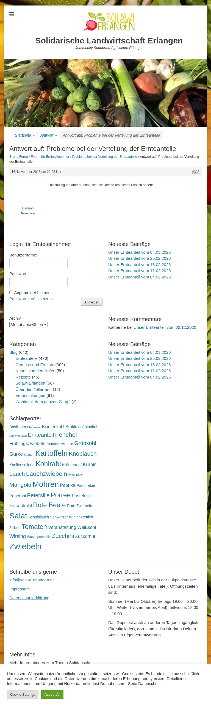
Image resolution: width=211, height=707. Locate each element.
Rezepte (23, 377)
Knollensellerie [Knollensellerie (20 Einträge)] (22, 465)
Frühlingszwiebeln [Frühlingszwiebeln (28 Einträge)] (27, 443)
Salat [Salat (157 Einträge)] (18, 515)
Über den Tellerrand (34, 389)
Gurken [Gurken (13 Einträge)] (29, 454)
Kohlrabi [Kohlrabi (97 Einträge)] (48, 464)
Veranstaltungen (30, 395)
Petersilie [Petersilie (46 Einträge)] (38, 495)
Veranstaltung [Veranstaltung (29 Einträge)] (62, 527)
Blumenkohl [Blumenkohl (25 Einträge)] (53, 426)
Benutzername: (23, 255)
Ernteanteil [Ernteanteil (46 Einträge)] (41, 435)
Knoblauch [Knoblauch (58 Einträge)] (82, 454)
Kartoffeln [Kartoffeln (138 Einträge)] (51, 453)
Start (12, 157)
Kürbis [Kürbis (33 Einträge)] (90, 464)
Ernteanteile (27, 358)
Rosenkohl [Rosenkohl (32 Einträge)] (20, 505)
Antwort (48, 135)
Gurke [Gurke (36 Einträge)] (16, 454)
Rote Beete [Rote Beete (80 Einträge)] (49, 505)
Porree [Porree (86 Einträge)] (61, 495)
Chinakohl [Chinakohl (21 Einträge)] (90, 427)
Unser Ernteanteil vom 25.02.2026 (139, 258)
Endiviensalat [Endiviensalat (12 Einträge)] (18, 435)
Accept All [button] (52, 694)
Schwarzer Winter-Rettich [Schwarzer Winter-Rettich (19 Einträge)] (71, 517)
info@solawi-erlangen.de (32, 580)
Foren (23, 157)
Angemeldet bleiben (32, 292)
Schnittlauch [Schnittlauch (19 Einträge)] (38, 517)
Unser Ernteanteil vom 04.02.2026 (139, 277)
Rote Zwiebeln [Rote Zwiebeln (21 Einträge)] (79, 506)
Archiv (15, 318)
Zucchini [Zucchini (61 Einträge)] (63, 535)
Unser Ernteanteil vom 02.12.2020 (165, 327)
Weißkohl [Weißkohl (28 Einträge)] (86, 527)
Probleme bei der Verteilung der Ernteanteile (104, 157)
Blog (13, 352)
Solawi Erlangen (30, 383)
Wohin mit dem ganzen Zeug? (43, 401)
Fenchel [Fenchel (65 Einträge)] (66, 434)
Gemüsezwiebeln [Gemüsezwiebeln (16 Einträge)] (59, 444)
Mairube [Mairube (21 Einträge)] (75, 474)
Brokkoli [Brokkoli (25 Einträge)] (72, 426)
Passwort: (18, 273)
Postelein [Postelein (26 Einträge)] (81, 495)
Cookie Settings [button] (22, 694)
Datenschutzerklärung (29, 597)
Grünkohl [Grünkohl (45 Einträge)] (85, 443)
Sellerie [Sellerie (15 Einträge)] (14, 528)
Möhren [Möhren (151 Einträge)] (46, 484)
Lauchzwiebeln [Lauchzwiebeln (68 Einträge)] (46, 473)
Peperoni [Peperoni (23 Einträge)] (17, 495)
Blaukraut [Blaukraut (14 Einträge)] (34, 427)
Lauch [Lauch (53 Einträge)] (17, 474)
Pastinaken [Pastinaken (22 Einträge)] (86, 485)
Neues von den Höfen (35, 370)
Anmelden (91, 302)
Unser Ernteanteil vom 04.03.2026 (139, 252)
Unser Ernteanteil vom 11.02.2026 (139, 270)
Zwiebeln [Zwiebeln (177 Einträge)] (25, 546)
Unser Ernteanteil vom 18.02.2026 (139, 264)
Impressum (19, 589)
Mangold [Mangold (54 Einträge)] (20, 485)
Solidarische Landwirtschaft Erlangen (109, 40)
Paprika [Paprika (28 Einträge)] (67, 485)
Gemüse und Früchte (35, 364)
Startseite (25, 135)
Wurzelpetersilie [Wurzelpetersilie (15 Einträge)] (39, 537)
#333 (195, 172)
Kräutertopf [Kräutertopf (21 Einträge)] (72, 465)
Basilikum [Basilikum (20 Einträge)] (17, 427)
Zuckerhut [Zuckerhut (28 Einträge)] (85, 536)
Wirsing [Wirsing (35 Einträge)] (17, 536)
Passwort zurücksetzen (30, 298)
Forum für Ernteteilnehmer (50, 157)
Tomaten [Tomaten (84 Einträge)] (34, 526)
